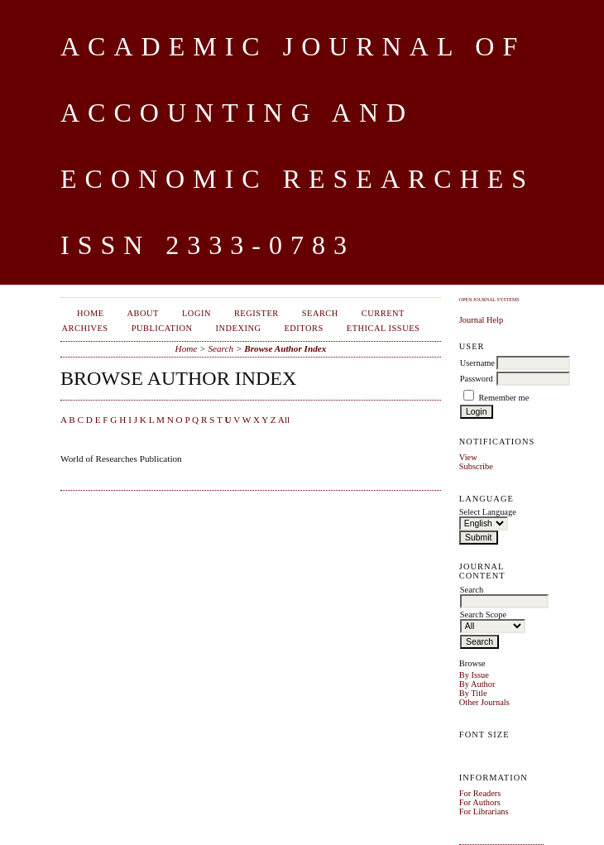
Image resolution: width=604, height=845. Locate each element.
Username (477, 362)
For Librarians (484, 811)
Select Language (487, 511)
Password (476, 378)
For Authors (480, 802)
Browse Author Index (285, 348)
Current (383, 313)
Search (320, 313)
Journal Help (481, 319)
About (143, 313)
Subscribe (476, 466)
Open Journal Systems (489, 299)
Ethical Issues (383, 328)
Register (256, 313)
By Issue (474, 674)
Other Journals (484, 702)
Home (90, 313)
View (468, 457)
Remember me (503, 397)
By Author (477, 684)
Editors (303, 328)
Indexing (238, 328)
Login (196, 313)
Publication (162, 328)
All (284, 420)
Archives (85, 328)
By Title (473, 693)
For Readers (480, 793)
